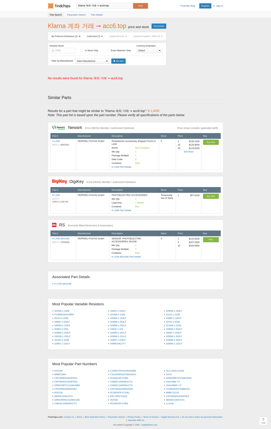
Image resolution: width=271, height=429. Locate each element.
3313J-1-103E (173, 314)
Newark (93, 127)
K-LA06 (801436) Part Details (126, 256)
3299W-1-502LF (174, 336)
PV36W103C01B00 (64, 314)
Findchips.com (59, 6)
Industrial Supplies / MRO (148, 36)
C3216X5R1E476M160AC (123, 374)
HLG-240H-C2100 (175, 370)
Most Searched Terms (95, 417)
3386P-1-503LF (62, 321)
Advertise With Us (136, 420)
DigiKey (94, 181)
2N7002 (114, 400)
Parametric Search (116, 417)
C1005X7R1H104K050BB (123, 370)
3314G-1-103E (61, 340)
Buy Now (211, 142)
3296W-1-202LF (118, 325)
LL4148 (169, 403)
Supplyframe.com (149, 425)
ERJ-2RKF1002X (118, 396)
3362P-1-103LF (118, 311)
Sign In (219, 5)
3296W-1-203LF (62, 332)
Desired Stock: (63, 48)
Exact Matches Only (119, 50)
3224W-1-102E (117, 314)
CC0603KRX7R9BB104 (178, 389)
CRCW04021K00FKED (65, 381)
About (79, 417)
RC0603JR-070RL (119, 403)
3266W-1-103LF (62, 325)
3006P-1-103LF (173, 332)
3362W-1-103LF (62, 336)
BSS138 (58, 392)
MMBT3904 (60, 374)
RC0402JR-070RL (119, 378)
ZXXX (169, 374)
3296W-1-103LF (118, 318)
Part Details (158, 26)
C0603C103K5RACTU (65, 403)
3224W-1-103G (173, 325)
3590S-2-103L (61, 329)
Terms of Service (151, 417)
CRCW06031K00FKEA (177, 396)
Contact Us (69, 417)
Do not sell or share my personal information (202, 417)
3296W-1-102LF (174, 343)
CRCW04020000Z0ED (121, 389)
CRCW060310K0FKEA (65, 378)
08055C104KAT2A (63, 396)
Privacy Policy (134, 417)
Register (205, 5)
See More (188, 151)
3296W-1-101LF (118, 336)
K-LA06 (56, 141)
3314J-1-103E (61, 318)
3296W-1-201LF (118, 332)
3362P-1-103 (116, 329)
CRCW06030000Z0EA (65, 389)
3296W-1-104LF (174, 311)
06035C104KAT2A (175, 400)
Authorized (95, 36)
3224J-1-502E (173, 321)
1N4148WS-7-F (173, 385)
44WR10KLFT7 (118, 343)
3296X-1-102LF (62, 343)
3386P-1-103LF (173, 318)
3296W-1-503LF (118, 321)
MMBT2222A (172, 392)
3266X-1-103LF (118, 340)
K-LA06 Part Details (121, 167)
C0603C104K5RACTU (121, 385)
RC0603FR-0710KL (120, 392)
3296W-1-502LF (174, 329)
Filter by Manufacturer (62, 61)
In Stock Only (89, 50)
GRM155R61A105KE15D (67, 400)
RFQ (211, 239)
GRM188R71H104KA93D (178, 378)
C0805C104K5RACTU (121, 381)
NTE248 (58, 370)
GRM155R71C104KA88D (67, 385)
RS (82, 225)
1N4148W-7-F (173, 381)
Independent (118, 36)
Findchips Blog (187, 5)
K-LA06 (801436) (60, 238)
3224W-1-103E (61, 311)
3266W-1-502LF (174, 340)
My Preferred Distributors (67, 36)
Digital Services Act (170, 417)
